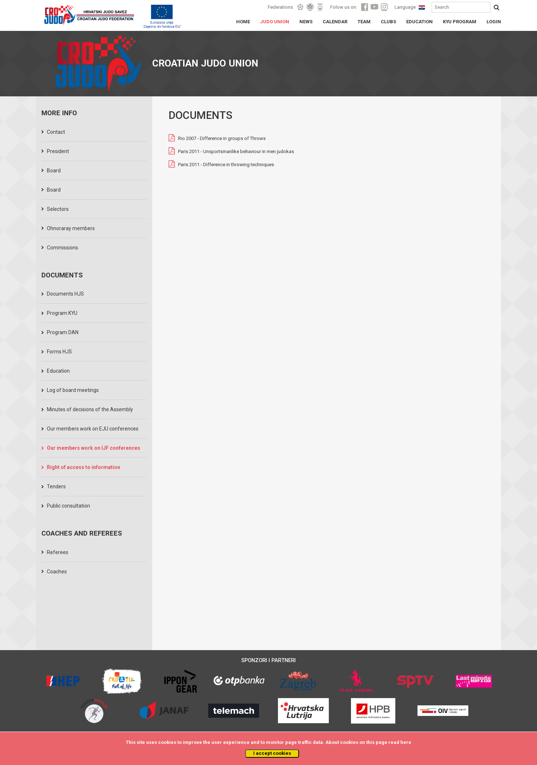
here (405, 742)
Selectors (58, 209)
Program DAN (62, 332)
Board (54, 170)
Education (58, 371)
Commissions (62, 248)
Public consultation (68, 506)
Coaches (57, 571)
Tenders (56, 486)
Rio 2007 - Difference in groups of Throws (222, 138)
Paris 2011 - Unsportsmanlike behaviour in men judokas (236, 152)
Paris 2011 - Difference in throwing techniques (226, 165)
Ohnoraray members (71, 228)
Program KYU (62, 313)
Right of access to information (83, 467)
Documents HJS (65, 294)
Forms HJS (59, 352)
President (58, 151)
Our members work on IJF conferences (93, 448)
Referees (57, 552)
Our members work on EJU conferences (92, 429)
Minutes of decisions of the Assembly (90, 409)
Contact (56, 132)
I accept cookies (272, 753)
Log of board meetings (73, 390)
